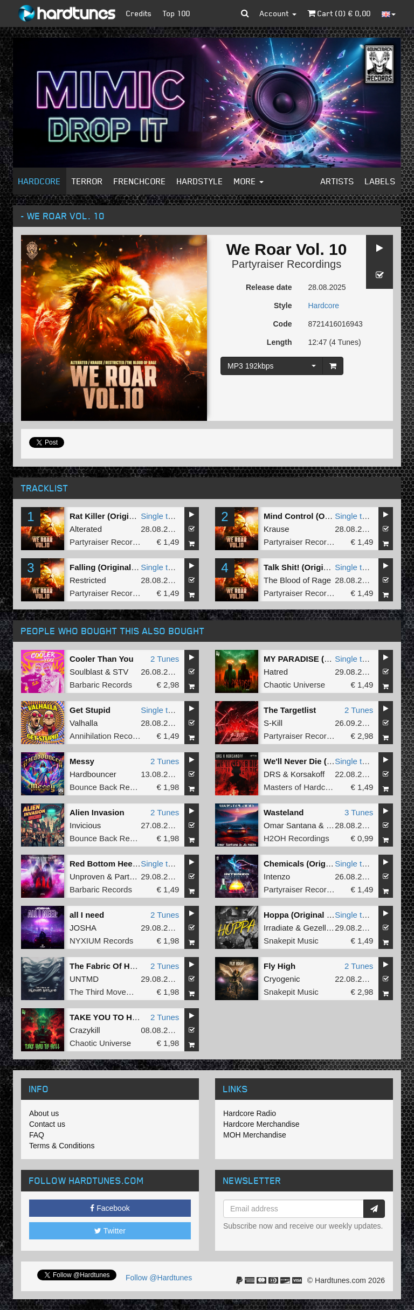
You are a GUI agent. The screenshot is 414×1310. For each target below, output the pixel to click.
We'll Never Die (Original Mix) (320, 761)
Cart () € (339, 13)
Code (282, 324)
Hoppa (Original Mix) (303, 914)
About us (44, 1113)
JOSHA (83, 927)
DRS (272, 774)
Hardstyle (200, 181)
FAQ (36, 1135)
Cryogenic (282, 978)
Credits (139, 13)
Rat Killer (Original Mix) (114, 516)
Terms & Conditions (61, 1145)
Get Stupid (90, 710)
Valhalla (84, 722)
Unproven (87, 876)
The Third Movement (107, 991)
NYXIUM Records (101, 940)
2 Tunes (164, 658)
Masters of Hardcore (300, 787)
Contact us (47, 1124)
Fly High (279, 966)
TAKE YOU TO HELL (108, 1017)
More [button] (249, 181)
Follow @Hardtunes (159, 1277)
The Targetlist (290, 710)
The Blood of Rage (297, 580)
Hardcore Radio (249, 1113)
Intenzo (277, 876)
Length (279, 342)
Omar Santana (290, 825)
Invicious (85, 825)
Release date (269, 287)
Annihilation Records (107, 735)
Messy (82, 761)
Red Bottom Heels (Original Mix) (131, 863)
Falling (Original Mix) (109, 567)
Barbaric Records (101, 684)
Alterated (86, 528)
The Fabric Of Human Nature (124, 966)
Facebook (109, 1208)
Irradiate (278, 927)
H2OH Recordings (296, 838)
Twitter (110, 1230)
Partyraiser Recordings (286, 264)
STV (120, 671)
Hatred (276, 671)
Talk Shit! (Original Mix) (308, 567)
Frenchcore (140, 181)
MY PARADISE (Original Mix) (318, 658)
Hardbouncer (93, 774)
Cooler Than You (102, 658)
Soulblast (86, 671)
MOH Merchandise (254, 1135)
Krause (276, 528)
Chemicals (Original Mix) (311, 863)
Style (283, 305)
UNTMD (84, 978)
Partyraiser (134, 876)
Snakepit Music (291, 940)
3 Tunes (358, 812)
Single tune (161, 516)
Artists (337, 181)
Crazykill (85, 1030)
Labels (380, 181)
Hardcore (39, 181)
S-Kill (273, 722)
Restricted (88, 580)
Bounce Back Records (109, 787)
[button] (245, 13)
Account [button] (278, 13)
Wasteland (283, 812)
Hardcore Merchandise (261, 1124)
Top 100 (176, 13)
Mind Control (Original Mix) (315, 516)
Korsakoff (308, 774)
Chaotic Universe (294, 684)
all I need (87, 914)
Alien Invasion (97, 812)
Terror (87, 181)
